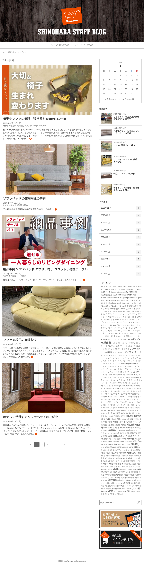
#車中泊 (138, 486)
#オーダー (121, 322)
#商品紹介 (112, 430)
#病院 (113, 475)
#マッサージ (130, 388)
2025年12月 (121, 209)
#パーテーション (129, 372)
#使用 (113, 416)
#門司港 (117, 491)
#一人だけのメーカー (114, 408)
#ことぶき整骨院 (125, 306)
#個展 (103, 419)
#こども (135, 306)
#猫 (119, 472)
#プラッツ (125, 375)
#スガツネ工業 (113, 346)
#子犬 (135, 433)
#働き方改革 (115, 419)
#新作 (113, 456)
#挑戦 (103, 453)
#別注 (110, 422)
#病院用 (119, 475)
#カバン (128, 325)
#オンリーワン (110, 322)
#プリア (133, 375)
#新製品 (137, 456)
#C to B (111, 289)
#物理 (135, 469)
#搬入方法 (114, 453)
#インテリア (135, 317)
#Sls (134, 295)
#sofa (115, 298)
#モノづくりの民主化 (128, 394)
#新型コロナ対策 (121, 456)
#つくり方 (125, 309)
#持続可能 (137, 450)
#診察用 (134, 483)
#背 (124, 483)
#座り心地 (137, 441)
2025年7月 (121, 223)
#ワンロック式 (128, 405)
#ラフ (109, 399)
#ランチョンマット (119, 399)
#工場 (137, 439)
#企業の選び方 (131, 413)
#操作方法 (131, 453)
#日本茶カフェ (110, 458)
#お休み (137, 300)
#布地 (110, 441)
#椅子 (105, 464)
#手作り (113, 450)
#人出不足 (117, 413)
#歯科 (134, 464)
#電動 (127, 491)
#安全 (105, 436)
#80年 (120, 287)
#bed (106, 289)
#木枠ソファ (132, 458)
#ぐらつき (137, 303)
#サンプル (118, 340)
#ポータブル (113, 388)
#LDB (103, 292)
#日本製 (119, 458)
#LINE (108, 292)
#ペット (106, 380)
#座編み (104, 445)
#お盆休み (121, 303)
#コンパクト (110, 336)
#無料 (115, 469)
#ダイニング (111, 358)
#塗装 (128, 430)
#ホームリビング (107, 386)
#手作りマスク (121, 450)
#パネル (115, 372)
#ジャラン (135, 343)
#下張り (138, 408)
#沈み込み (122, 467)
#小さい (110, 439)
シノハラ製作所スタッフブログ (14, 52)
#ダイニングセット (123, 358)
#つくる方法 (134, 309)
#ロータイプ (107, 405)
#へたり (121, 311)
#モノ (107, 394)
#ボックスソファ (121, 385)
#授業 (108, 453)
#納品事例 (112, 480)
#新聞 (131, 456)
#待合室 (108, 447)
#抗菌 (130, 450)
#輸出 (103, 489)
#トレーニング (132, 366)
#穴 (119, 478)
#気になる (113, 467)
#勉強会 (117, 425)
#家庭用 (104, 439)
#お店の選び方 (111, 303)
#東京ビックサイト (115, 461)
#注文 (135, 467)
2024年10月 (121, 231)
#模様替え (128, 464)
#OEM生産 (133, 292)
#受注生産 (124, 428)
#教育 (103, 456)
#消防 (105, 469)
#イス (127, 317)
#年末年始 (128, 441)
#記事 (128, 483)
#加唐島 (111, 425)
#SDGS (116, 295)
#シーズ (121, 343)
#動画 (123, 425)
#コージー (133, 336)
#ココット (107, 333)
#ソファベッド (133, 352)
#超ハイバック (127, 486)
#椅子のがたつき (116, 464)
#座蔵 (109, 445)
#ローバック (117, 405)
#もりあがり (135, 311)
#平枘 (122, 441)
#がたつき (129, 303)
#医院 (112, 428)
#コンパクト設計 (122, 336)
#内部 (105, 422)
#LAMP (137, 289)
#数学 (108, 456)
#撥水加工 (123, 453)
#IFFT (128, 289)
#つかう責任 (116, 309)
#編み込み (129, 480)
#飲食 (107, 494)
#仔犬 (123, 413)
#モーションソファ (115, 397)
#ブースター (116, 375)
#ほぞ (128, 311)
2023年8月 (121, 267)
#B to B (136, 287)
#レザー (125, 402)
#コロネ (122, 333)
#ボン (132, 386)
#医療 (107, 428)
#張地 (128, 445)
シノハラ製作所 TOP (60, 45)
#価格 (118, 416)
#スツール (132, 346)
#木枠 (125, 458)
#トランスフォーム (119, 366)
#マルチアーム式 (111, 391)
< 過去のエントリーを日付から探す (120, 99)
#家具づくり (123, 436)
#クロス (131, 331)
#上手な (131, 408)
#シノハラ (127, 339)
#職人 (108, 483)
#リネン (138, 399)
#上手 (125, 408)
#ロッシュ (133, 402)
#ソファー (105, 355)
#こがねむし (105, 306)
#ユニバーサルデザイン (132, 397)
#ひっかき (114, 311)
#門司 (110, 491)
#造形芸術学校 (111, 489)
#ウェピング (120, 320)
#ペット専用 (125, 380)
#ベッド (123, 377)
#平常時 (116, 441)
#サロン (111, 340)
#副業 (105, 425)
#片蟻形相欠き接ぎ (125, 469)
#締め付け (121, 480)
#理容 (123, 472)
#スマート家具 (121, 349)
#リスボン (131, 399)
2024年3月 (121, 245)
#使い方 (108, 416)
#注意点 (129, 467)
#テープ (134, 361)
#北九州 (131, 425)
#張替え (135, 444)
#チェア (134, 358)
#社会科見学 (135, 475)
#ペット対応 (115, 380)
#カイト (129, 322)
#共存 (136, 419)
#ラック (104, 399)
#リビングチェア (115, 402)
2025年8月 (121, 216)
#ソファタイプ (118, 352)
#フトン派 (107, 375)
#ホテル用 (122, 383)
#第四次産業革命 (127, 478)
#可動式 (131, 428)
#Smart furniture (107, 298)
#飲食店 (113, 494)
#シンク (115, 343)
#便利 (123, 416)
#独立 (115, 472)
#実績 (110, 436)
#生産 (128, 472)
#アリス (134, 314)
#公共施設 (129, 419)
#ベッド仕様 (131, 377)
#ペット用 (135, 380)
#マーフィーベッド (125, 391)
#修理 (129, 416)
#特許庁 (106, 472)
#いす (123, 300)
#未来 (105, 461)
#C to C (118, 289)
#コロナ (116, 333)
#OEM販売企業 (106, 295)
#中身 (123, 410)
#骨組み (120, 494)
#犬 (111, 472)
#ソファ (132, 349)
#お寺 (103, 303)
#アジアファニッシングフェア (119, 314)
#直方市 (127, 475)
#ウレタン (129, 320)
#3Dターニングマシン (109, 287)
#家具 (115, 436)
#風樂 (133, 491)
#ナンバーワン (132, 369)
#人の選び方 (107, 413)
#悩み (136, 447)
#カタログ (114, 325)
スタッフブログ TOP (84, 45)
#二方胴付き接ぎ (131, 410)
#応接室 (125, 447)
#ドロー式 (115, 369)
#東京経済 (127, 461)
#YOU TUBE (116, 300)
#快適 (131, 447)
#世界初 (104, 410)
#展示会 (130, 439)
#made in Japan (117, 292)
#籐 (106, 480)
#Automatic (128, 286)
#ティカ (120, 361)
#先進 (123, 419)
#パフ (120, 372)
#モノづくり (114, 394)
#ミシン (136, 391)
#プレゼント (114, 377)
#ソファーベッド (130, 355)
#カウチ (136, 322)
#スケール (123, 346)
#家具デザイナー (134, 436)
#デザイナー (128, 364)
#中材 (118, 410)
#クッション (113, 331)
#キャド (121, 328)
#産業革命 (135, 472)
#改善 (139, 453)
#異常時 (108, 475)
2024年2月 (121, 252)
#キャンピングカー (132, 328)
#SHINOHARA (125, 295)
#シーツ (128, 343)
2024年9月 (121, 238)
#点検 (110, 469)
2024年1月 (121, 260)
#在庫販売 (121, 431)
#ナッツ (123, 369)
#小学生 (124, 439)
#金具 (105, 491)
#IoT (132, 289)
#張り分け (122, 445)
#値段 (108, 419)
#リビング (105, 402)
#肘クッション (116, 483)
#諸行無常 (117, 486)
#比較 (107, 467)
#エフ (135, 320)
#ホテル (115, 383)
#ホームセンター (134, 383)
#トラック (107, 366)
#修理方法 (136, 416)
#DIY (123, 289)
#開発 (122, 491)
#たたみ (108, 309)
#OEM (125, 292)
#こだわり (115, 306)
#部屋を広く (131, 489)
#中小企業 (111, 410)
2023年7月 (121, 274)
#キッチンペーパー (110, 328)
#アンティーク (118, 317)
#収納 (117, 428)
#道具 (119, 489)
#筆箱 (137, 478)
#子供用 (130, 433)
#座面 (114, 444)
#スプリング (109, 349)
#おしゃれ (130, 300)
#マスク (121, 388)
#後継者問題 (117, 447)
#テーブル (127, 361)
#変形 (133, 431)
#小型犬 (117, 439)
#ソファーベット (116, 355)
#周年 (105, 431)
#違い (124, 489)
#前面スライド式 (120, 422)
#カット (121, 325)
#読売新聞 (108, 486)
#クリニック (122, 331)
